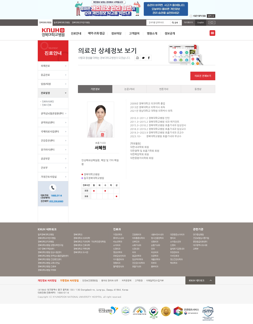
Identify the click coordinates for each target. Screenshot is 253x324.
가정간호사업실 (49, 176)
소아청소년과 (175, 241)
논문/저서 (129, 89)
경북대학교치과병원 (46, 241)
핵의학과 (173, 263)
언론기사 (163, 89)
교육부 (195, 248)
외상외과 (154, 252)
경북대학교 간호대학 (81, 245)
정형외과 (116, 263)
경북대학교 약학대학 (81, 248)
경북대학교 (77, 234)
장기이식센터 (47, 149)
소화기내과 (136, 245)
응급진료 (45, 74)
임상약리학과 (137, 259)
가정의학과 (117, 234)
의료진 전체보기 (203, 76)
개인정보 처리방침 (47, 280)
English (200, 22)
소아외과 (116, 245)
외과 (134, 252)
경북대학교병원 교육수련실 (49, 263)
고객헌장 (139, 280)
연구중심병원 (198, 234)
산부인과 (135, 241)
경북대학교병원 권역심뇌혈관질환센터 (53, 256)
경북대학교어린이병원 (81, 22)
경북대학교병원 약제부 (47, 270)
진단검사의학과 (138, 263)
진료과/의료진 (48, 101)
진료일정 (45, 93)
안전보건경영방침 (90, 280)
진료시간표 (46, 105)
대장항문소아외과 (177, 234)
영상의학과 (117, 252)
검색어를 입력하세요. (156, 22)
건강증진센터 (47, 140)
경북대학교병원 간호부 (47, 266)
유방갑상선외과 (119, 256)
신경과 (172, 245)
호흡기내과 (136, 266)
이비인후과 (174, 256)
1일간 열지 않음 (199, 16)
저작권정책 (126, 280)
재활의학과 (155, 259)
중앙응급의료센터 (200, 241)
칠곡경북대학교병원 (62, 22)
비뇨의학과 (117, 241)
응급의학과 (136, 256)
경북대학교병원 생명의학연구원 (50, 245)
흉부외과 (154, 266)
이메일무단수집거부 (155, 280)
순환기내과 (155, 245)
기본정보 (95, 89)
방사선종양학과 (157, 238)
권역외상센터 (47, 122)
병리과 (172, 238)
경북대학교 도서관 (80, 252)
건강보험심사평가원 (201, 238)
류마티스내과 (118, 238)
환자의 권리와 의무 (109, 280)
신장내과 (135, 248)
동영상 (198, 89)
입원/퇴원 (46, 83)
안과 (153, 248)
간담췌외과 (136, 234)
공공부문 (45, 158)
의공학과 (154, 256)
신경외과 (116, 248)
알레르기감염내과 (177, 248)
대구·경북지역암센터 (46, 248)
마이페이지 (188, 22)
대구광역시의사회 (200, 245)
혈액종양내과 (118, 266)
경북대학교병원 (45, 22)
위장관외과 (174, 252)
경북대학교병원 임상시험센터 (49, 252)
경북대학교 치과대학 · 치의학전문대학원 (89, 241)
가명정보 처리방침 (69, 280)
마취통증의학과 (138, 238)
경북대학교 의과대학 (81, 238)
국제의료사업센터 (50, 131)
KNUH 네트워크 (196, 280)
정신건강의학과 (176, 259)
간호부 (44, 167)
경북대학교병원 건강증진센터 (49, 259)
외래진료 (45, 65)
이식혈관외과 (118, 259)
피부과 (153, 263)
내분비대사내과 (157, 234)
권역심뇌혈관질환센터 (52, 113)
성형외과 (154, 241)
